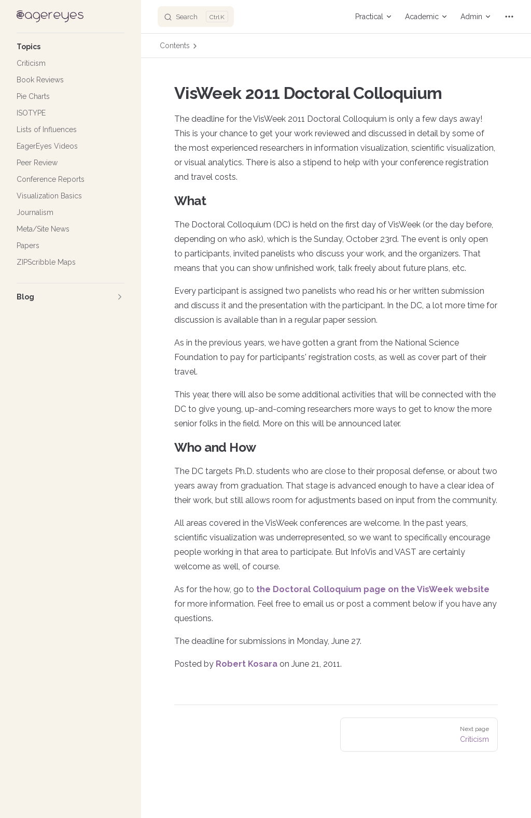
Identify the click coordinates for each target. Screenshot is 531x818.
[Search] (196, 16)
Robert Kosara (246, 664)
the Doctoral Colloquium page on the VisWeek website (373, 589)
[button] (70, 46)
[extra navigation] (509, 16)
